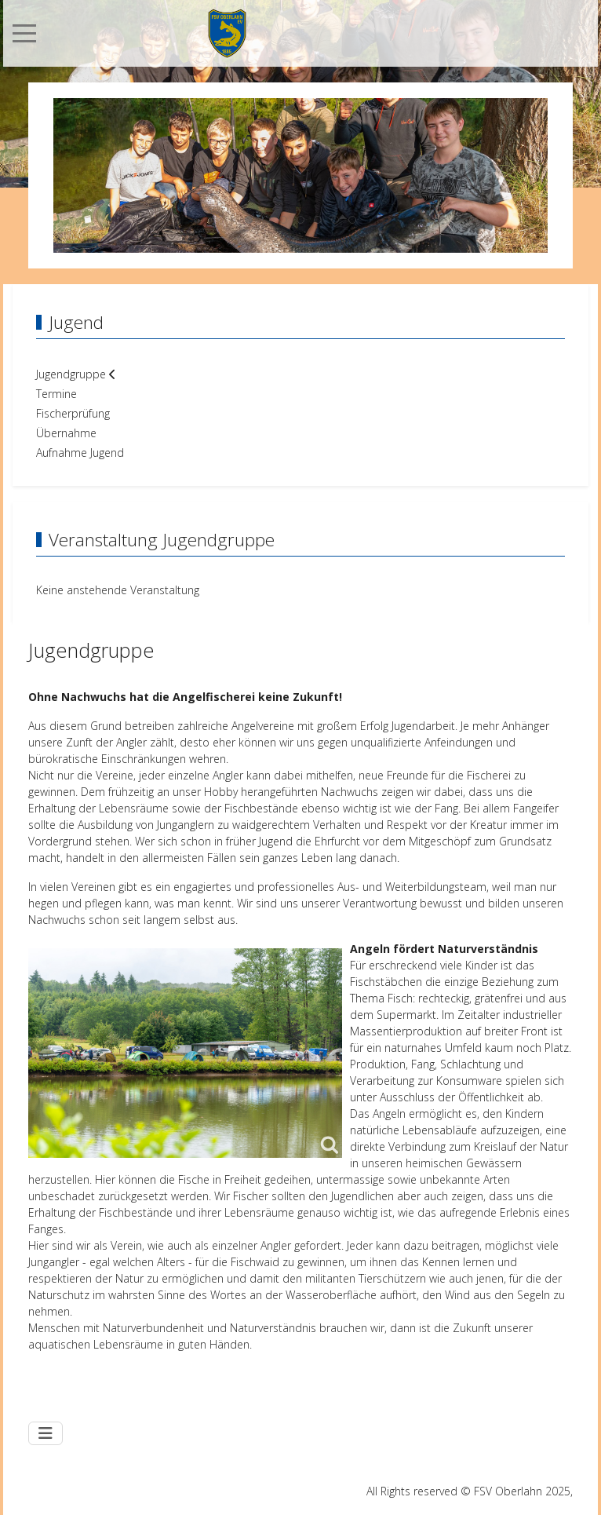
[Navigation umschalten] (45, 1433)
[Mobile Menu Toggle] (24, 33)
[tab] (249, 220)
